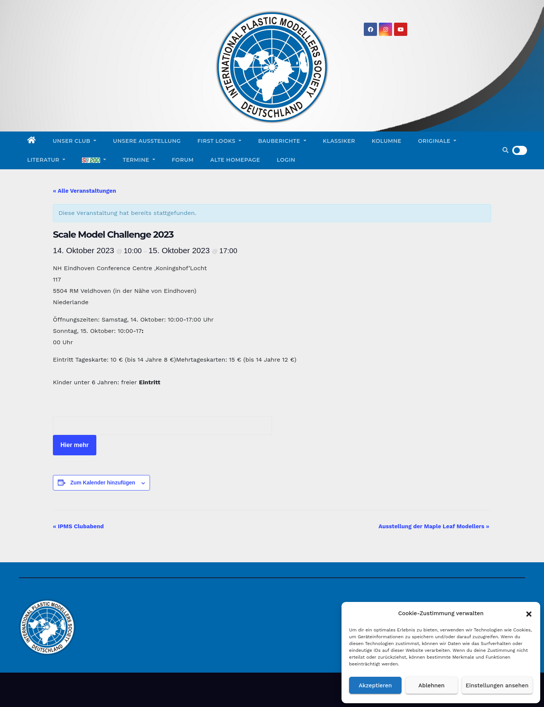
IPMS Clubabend (78, 526)
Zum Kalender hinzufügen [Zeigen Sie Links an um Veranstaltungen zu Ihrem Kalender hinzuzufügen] (102, 483)
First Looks (220, 141)
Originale (437, 141)
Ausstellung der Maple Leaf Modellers (434, 526)
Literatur (46, 159)
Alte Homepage (235, 159)
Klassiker (339, 141)
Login (286, 159)
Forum (183, 159)
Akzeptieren (375, 685)
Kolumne (386, 141)
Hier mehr (74, 445)
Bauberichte (282, 141)
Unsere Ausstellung (147, 141)
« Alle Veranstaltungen (84, 190)
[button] (529, 613)
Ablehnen (432, 685)
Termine (139, 159)
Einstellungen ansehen (497, 685)
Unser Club (75, 141)
